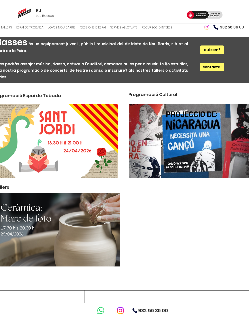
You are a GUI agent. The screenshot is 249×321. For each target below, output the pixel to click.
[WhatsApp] (100, 310)
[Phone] (216, 27)
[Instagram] (207, 27)
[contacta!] (212, 67)
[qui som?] (212, 49)
